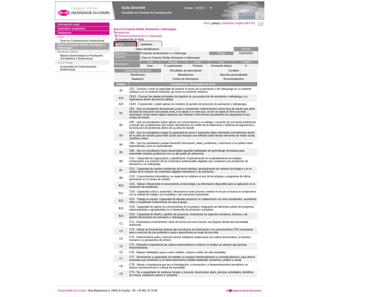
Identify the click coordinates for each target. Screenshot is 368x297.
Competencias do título (137, 70)
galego (120, 44)
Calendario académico (71, 28)
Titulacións (64, 32)
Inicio (207, 23)
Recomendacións (234, 79)
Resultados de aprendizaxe (186, 70)
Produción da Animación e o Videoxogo (139, 36)
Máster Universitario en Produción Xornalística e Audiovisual (81, 57)
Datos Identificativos (147, 49)
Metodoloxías (185, 74)
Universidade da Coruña (72, 290)
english (240, 23)
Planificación (137, 74)
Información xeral (68, 24)
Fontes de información (186, 79)
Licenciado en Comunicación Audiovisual (78, 68)
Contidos (233, 70)
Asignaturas (123, 32)
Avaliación (138, 79)
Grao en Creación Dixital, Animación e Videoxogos (81, 46)
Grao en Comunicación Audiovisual (82, 40)
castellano (228, 23)
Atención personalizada (233, 74)
